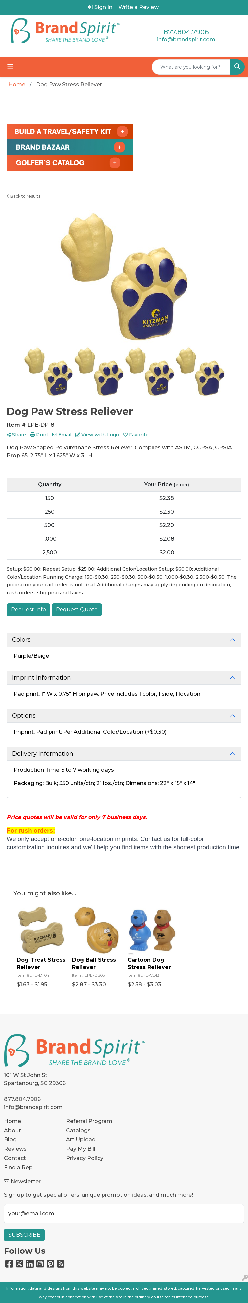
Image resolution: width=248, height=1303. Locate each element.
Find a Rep (18, 1167)
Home (12, 1121)
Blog (10, 1139)
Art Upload (81, 1139)
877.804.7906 (186, 32)
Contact (15, 1158)
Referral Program (89, 1121)
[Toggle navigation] (10, 67)
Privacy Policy (84, 1158)
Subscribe (24, 1235)
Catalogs (78, 1130)
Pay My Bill (80, 1149)
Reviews (15, 1149)
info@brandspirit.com (186, 39)
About (12, 1130)
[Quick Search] (191, 67)
